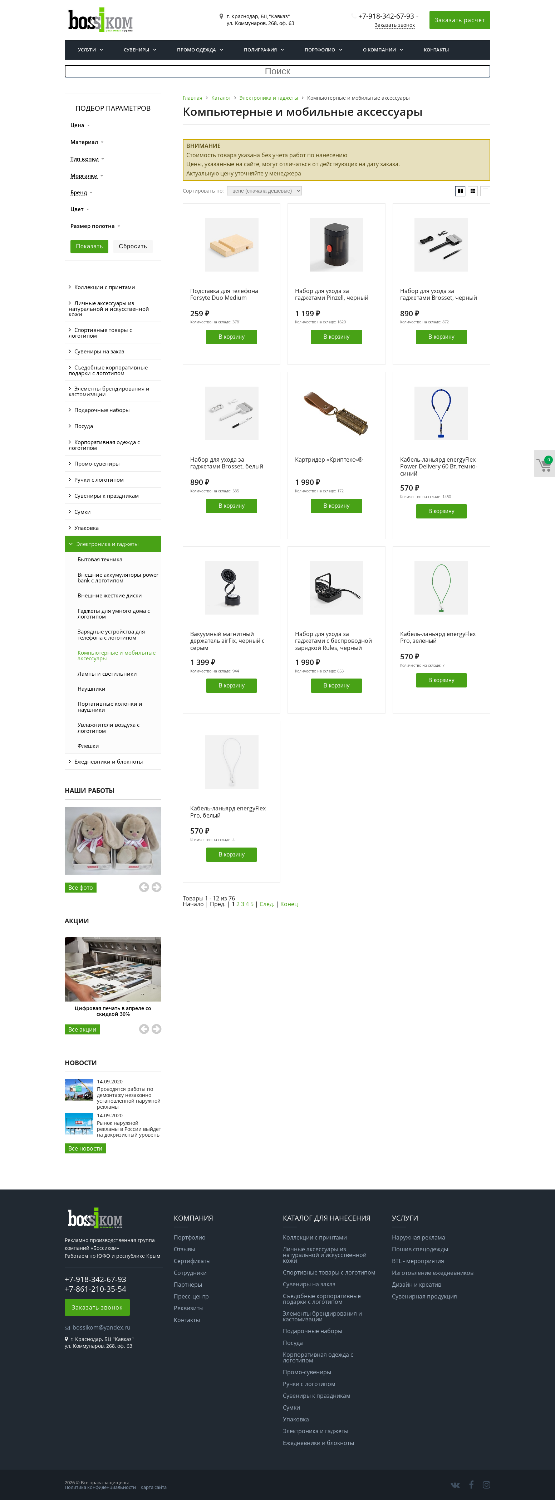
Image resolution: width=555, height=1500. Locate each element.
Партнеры (188, 1284)
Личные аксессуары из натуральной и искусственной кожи (109, 308)
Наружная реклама (418, 1237)
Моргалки (84, 176)
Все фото (80, 887)
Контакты (436, 49)
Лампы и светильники (107, 673)
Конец (289, 904)
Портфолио (320, 49)
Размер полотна (92, 226)
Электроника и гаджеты (108, 543)
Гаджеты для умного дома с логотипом (114, 613)
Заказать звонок (395, 24)
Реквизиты (188, 1308)
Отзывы (184, 1249)
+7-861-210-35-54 (95, 1289)
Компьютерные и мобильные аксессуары (117, 655)
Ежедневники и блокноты (108, 761)
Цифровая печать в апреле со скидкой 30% (113, 1011)
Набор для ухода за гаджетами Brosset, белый (226, 463)
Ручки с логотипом (99, 479)
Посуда (83, 425)
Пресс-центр (191, 1296)
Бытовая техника (100, 559)
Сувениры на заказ (99, 351)
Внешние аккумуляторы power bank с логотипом (118, 577)
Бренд (78, 192)
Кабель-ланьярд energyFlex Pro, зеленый (438, 638)
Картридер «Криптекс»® (329, 459)
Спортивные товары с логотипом (100, 332)
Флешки (88, 745)
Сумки (82, 511)
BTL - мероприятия (418, 1261)
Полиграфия (260, 49)
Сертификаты (192, 1261)
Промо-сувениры (97, 463)
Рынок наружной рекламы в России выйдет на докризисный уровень (129, 1128)
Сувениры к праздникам (106, 495)
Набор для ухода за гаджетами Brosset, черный (438, 295)
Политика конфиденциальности (100, 1487)
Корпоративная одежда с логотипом (104, 444)
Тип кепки (84, 159)
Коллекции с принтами (104, 286)
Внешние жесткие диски (110, 595)
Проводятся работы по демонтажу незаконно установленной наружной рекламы (129, 1098)
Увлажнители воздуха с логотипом (108, 727)
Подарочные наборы (102, 409)
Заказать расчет (460, 20)
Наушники (91, 688)
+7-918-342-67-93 (386, 16)
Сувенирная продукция (424, 1296)
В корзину (231, 337)
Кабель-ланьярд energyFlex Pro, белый (228, 812)
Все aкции (82, 1029)
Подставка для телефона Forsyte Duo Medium (224, 295)
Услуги (87, 49)
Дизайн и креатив (416, 1284)
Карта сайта (154, 1487)
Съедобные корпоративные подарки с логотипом (108, 370)
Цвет (77, 209)
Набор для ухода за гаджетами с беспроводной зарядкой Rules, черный (333, 641)
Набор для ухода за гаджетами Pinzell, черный (331, 295)
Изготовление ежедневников (432, 1273)
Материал (84, 142)
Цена (77, 125)
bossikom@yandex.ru (102, 1327)
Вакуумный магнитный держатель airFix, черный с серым (227, 641)
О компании (379, 49)
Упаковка (86, 527)
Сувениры (136, 49)
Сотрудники (190, 1273)
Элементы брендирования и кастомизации (109, 391)
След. (267, 904)
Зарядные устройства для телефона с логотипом (111, 634)
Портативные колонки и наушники (110, 706)
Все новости (85, 1148)
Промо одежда (196, 49)
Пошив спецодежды (420, 1249)
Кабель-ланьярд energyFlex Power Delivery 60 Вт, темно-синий (438, 466)
